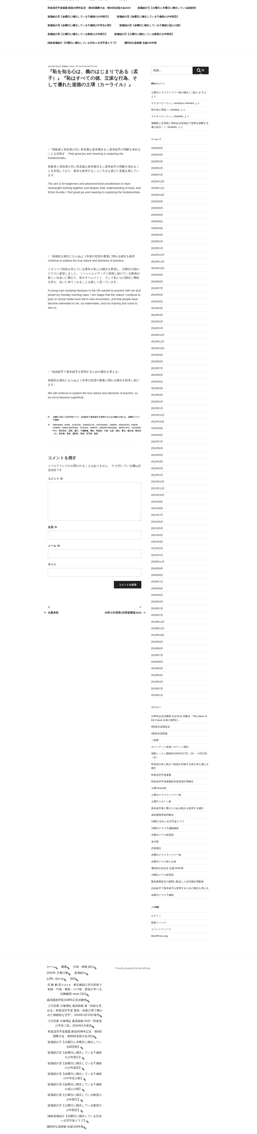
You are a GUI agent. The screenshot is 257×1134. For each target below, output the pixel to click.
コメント (55, 478)
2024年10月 (158, 268)
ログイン (156, 915)
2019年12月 (158, 621)
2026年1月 (157, 174)
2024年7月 (157, 288)
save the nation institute (83, 66)
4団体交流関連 (159, 733)
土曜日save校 (159, 788)
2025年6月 (157, 214)
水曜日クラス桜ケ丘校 (163, 861)
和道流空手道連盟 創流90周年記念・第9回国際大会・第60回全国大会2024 (89, 7)
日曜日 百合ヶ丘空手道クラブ (66, 417)
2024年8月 (157, 281)
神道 (82, 433)
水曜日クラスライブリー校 (166, 854)
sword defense (108, 428)
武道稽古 (156, 848)
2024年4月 (157, 308)
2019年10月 (158, 635)
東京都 (62, 433)
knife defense (70, 428)
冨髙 (70, 431)
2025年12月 (158, 181)
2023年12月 (158, 334)
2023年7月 (157, 368)
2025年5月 (157, 221)
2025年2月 (157, 241)
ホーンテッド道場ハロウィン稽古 (170, 746)
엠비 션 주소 (199, 92)
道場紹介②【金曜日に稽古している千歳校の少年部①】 (78, 16)
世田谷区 (63, 431)
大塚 (106, 431)
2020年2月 (157, 608)
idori (67, 425)
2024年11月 (158, 261)
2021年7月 (157, 514)
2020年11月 (158, 561)
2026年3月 (157, 161)
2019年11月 (158, 628)
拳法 (123, 431)
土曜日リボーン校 (161, 801)
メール (54, 545)
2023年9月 (157, 354)
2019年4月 (157, 675)
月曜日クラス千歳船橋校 (165, 828)
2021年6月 (157, 521)
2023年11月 (158, 341)
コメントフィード (161, 929)
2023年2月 (157, 401)
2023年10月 (158, 348)
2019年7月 (157, 655)
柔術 (68, 433)
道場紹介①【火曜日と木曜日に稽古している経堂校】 (167, 7)
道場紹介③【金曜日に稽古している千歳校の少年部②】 (148, 16)
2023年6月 (157, 374)
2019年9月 (157, 641)
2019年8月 (157, 648)
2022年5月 (157, 455)
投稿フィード (158, 922)
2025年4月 (157, 228)
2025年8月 (157, 208)
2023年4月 (157, 388)
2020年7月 (157, 581)
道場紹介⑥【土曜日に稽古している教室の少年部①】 (77, 34)
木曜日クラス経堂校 (162, 834)
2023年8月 (157, 361)
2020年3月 (157, 601)
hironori (58, 425)
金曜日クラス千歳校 (162, 894)
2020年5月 (157, 595)
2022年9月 (157, 428)
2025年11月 (158, 188)
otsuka (84, 428)
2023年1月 (157, 408)
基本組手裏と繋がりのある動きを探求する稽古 (177, 808)
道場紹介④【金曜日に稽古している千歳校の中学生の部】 (79, 25)
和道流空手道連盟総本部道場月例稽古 (172, 781)
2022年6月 (157, 448)
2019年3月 (157, 681)
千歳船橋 (84, 431)
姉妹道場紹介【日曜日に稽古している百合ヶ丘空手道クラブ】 (82, 42)
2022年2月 (157, 468)
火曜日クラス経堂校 (162, 874)
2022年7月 (157, 441)
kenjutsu (124, 425)
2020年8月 (157, 575)
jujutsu (76, 425)
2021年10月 (158, 494)
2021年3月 (157, 541)
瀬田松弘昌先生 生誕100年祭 (167, 868)
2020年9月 (157, 568)
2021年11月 (158, 488)
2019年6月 (157, 661)
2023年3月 (157, 394)
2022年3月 (157, 461)
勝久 (76, 431)
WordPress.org (159, 936)
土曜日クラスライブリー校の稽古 (170, 92)
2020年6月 (157, 588)
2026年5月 (157, 148)
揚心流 (130, 431)
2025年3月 (157, 234)
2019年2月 (157, 688)
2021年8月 (157, 508)
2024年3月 (157, 314)
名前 (52, 527)
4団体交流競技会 (160, 726)
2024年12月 (158, 254)
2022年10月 (158, 421)
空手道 (89, 433)
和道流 (99, 431)
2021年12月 (158, 481)
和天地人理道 (158, 109)
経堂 (96, 433)
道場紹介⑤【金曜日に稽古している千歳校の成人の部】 (150, 25)
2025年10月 (158, 194)
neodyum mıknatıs (184, 103)
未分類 (155, 841)
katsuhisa (102, 425)
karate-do (88, 425)
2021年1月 (157, 555)
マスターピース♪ (160, 103)
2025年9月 (157, 201)
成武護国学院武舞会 (162, 814)
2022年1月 (157, 475)
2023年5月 (157, 381)
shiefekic (175, 109)
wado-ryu (124, 428)
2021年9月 (157, 501)
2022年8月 (157, 435)
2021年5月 (157, 528)
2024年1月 (157, 328)
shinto (93, 428)
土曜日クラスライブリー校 (166, 794)
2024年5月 (157, 301)
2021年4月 (157, 535)
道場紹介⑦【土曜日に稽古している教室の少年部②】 (144, 34)
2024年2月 (157, 321)
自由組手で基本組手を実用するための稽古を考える (103, 417)
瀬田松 (75, 433)
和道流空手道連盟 (161, 774)
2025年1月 (157, 248)
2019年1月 (157, 695)
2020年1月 (157, 615)
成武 (118, 431)
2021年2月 (157, 548)
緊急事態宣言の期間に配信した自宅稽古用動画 (177, 881)
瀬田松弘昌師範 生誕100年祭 (140, 42)
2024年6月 (157, 294)
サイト (52, 564)
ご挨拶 (155, 740)
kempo (113, 425)
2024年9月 (157, 274)
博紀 (92, 431)
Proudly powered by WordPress (133, 968)
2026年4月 (157, 154)
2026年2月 (157, 168)
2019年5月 (157, 668)
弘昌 (112, 431)
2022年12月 (158, 415)
